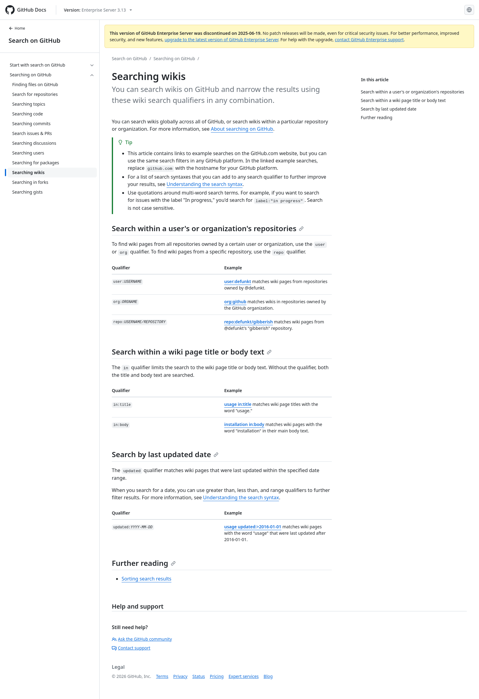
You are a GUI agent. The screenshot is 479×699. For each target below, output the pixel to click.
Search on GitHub (34, 40)
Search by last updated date (165, 454)
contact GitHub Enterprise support (369, 39)
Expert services (244, 676)
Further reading (144, 563)
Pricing (217, 676)
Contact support (131, 648)
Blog (268, 676)
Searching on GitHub (174, 58)
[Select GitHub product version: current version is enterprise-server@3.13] (98, 10)
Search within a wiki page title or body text (192, 352)
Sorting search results (146, 578)
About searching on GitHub (242, 129)
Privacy (180, 676)
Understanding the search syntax (204, 184)
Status (198, 676)
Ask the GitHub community (142, 639)
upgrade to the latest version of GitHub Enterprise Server (221, 39)
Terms (162, 676)
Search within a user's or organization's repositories (208, 228)
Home (17, 28)
